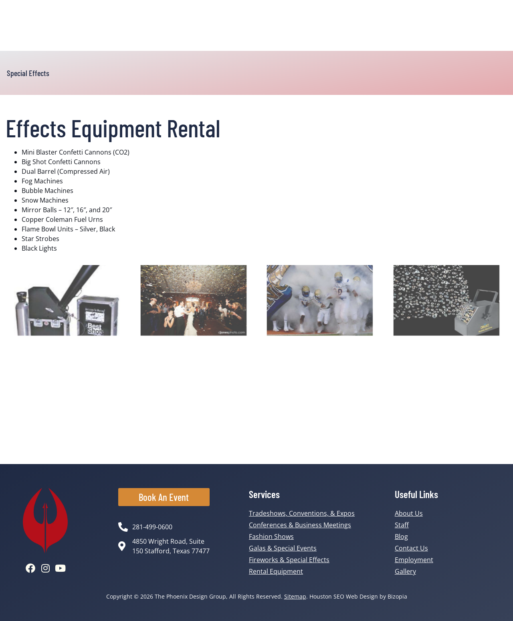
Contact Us (411, 548)
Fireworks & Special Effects (289, 559)
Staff (402, 525)
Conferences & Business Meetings (300, 525)
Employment (414, 559)
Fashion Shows (271, 536)
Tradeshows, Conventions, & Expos (302, 513)
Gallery (405, 571)
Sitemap (295, 596)
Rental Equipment (276, 571)
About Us (409, 513)
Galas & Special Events (283, 548)
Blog (401, 536)
